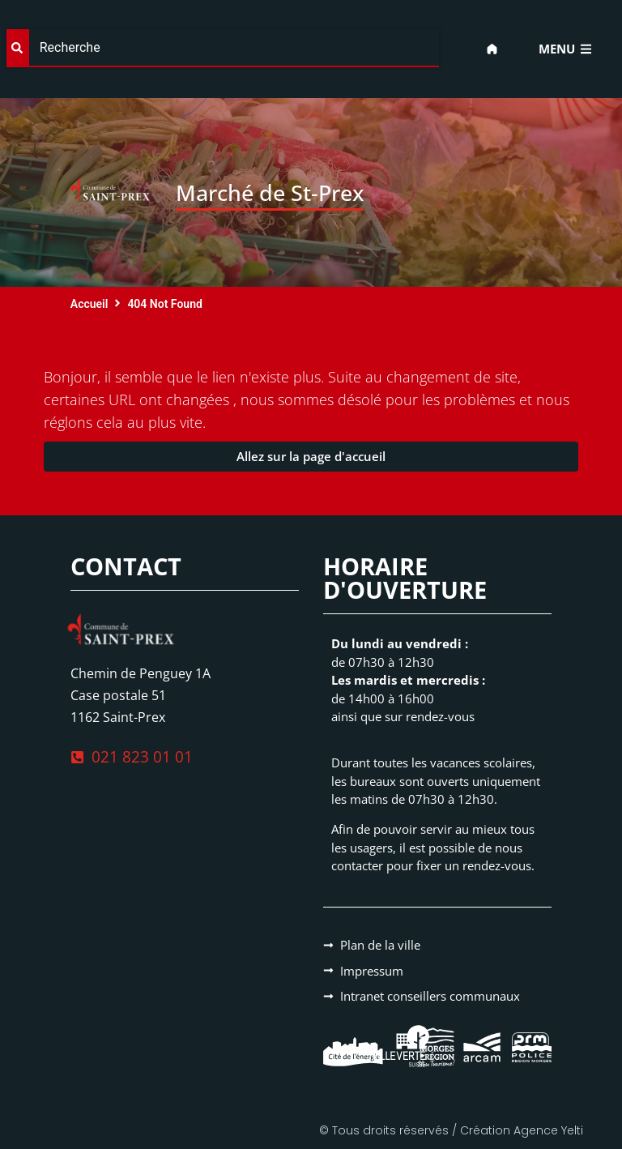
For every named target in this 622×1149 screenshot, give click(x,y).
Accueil (89, 303)
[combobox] (222, 48)
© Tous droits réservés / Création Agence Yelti (451, 1130)
